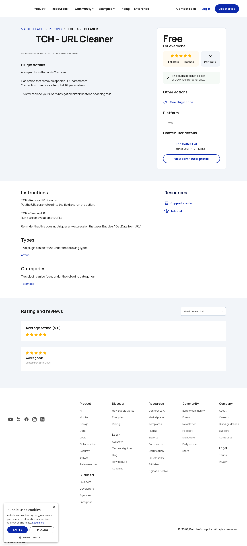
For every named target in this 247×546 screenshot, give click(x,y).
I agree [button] (17, 529)
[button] (30, 537)
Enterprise (141, 9)
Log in (205, 9)
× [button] (54, 507)
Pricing (125, 9)
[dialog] (31, 522)
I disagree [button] (42, 529)
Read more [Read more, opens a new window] (38, 522)
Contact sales (186, 9)
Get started (227, 9)
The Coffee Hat (186, 144)
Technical (27, 284)
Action (25, 255)
